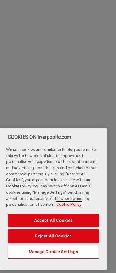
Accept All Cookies (53, 220)
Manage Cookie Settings (53, 251)
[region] (53, 199)
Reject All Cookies (53, 236)
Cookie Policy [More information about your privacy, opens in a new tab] (68, 204)
